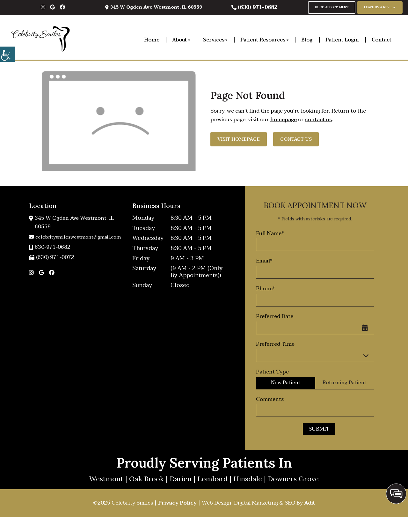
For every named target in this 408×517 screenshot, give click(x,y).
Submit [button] (319, 428)
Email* (264, 260)
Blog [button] (306, 39)
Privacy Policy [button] (177, 502)
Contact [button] (381, 39)
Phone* (265, 288)
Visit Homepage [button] (238, 139)
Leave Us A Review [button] (380, 7)
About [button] (181, 39)
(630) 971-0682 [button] (254, 7)
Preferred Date (274, 316)
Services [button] (215, 39)
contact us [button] (318, 119)
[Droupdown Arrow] (367, 355)
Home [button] (151, 39)
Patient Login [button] (342, 39)
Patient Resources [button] (264, 39)
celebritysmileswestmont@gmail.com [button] (75, 237)
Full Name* (270, 233)
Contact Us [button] (296, 139)
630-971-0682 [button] (49, 247)
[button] (7, 54)
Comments (270, 399)
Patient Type (272, 371)
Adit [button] (309, 502)
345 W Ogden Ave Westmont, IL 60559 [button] (153, 7)
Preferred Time (275, 344)
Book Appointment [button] (331, 7)
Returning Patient (345, 382)
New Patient (286, 382)
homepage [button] (283, 119)
